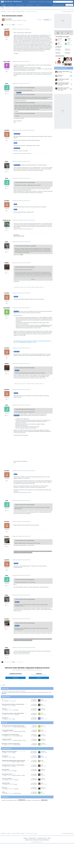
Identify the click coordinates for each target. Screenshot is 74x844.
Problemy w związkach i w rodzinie (19, 20)
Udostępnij (39, 19)
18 (25, 751)
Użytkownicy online (16, 7)
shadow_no (43, 739)
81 (7, 39)
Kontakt (49, 838)
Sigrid (42, 760)
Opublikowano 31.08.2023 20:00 (21, 178)
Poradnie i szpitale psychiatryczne (20, 726)
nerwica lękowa (28, 800)
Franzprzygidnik (22, 692)
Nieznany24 (43, 692)
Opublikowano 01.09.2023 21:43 (21, 389)
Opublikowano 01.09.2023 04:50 (21, 241)
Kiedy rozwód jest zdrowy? (7, 774)
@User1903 (19, 92)
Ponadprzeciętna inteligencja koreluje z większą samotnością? (13, 760)
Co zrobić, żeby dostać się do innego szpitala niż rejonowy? (13, 725)
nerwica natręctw (35, 800)
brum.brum (30, 692)
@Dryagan (16, 563)
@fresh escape (17, 148)
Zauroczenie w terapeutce (7, 778)
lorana (47, 692)
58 (7, 71)
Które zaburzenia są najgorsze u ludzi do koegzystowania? (13, 713)
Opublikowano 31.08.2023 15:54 (21, 130)
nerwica (21, 800)
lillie (5, 740)
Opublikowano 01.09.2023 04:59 (21, 262)
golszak (5, 757)
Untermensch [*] (5, 717)
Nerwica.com (18, 1)
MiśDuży (14, 692)
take (27, 692)
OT (2, 699)
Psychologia (16, 714)
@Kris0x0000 (16, 351)
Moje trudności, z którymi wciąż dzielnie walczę (11, 743)
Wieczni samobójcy (5, 769)
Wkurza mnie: (60, 75)
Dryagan (6, 536)
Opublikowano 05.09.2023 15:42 (21, 575)
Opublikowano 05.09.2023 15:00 (21, 559)
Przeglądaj (4, 5)
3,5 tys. (7, 546)
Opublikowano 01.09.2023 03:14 (21, 220)
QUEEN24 (6, 793)
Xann (33, 692)
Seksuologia (16, 709)
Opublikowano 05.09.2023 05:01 (21, 536)
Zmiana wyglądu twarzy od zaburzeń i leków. (10, 734)
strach (15, 800)
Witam (14, 757)
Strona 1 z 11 (20, 24)
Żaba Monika (9, 692)
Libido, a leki (4, 708)
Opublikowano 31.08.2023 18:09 (21, 161)
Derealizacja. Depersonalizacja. (63, 71)
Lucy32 (49, 692)
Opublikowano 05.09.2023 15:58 (21, 647)
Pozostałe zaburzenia (18, 735)
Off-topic (14, 705)
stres (40, 800)
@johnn (15, 209)
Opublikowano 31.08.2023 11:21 (21, 61)
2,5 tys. (7, 272)
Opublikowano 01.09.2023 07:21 (21, 307)
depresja (44, 800)
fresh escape (6, 61)
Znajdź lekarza (41, 1)
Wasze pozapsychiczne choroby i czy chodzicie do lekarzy (13, 704)
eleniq (5, 744)
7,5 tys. (7, 171)
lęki (7, 800)
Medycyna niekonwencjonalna (19, 731)
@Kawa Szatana (17, 133)
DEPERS (7, 262)
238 (7, 230)
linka (61, 76)
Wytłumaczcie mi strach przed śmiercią (9, 751)
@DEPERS (16, 296)
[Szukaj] (59, 2)
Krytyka (3, 792)
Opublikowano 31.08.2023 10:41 (21, 29)
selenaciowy (43, 751)
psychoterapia (10, 800)
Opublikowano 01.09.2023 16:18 (21, 363)
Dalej (13, 24)
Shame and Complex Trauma (19, 235)
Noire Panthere (4, 692)
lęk (17, 800)
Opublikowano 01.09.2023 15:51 (21, 347)
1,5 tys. (7, 93)
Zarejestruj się (69, 4)
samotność (4, 800)
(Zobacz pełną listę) (21, 691)
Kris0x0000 (6, 307)
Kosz (15, 700)
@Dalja (15, 204)
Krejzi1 (42, 783)
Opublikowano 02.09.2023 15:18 (21, 500)
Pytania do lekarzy (33, 1)
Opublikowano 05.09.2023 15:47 (21, 595)
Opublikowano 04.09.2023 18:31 (21, 521)
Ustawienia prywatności (42, 838)
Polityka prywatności (32, 838)
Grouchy (5, 784)
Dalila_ (6, 161)
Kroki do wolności (17, 744)
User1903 (10, 19)
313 (7, 317)
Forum (2, 7)
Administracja (8, 7)
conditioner (6, 779)
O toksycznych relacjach (6, 739)
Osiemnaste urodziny (6, 783)
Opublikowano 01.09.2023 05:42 (21, 292)
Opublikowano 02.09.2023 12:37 (21, 470)
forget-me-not (6, 220)
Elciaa (39, 692)
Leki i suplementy (48, 1)
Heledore (17, 692)
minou (42, 717)
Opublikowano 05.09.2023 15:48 (21, 618)
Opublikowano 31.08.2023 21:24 (21, 200)
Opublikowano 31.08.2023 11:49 (21, 83)
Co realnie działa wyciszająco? (7, 730)
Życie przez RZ (16, 234)
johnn (6, 83)
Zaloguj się (39, 677)
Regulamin (26, 838)
